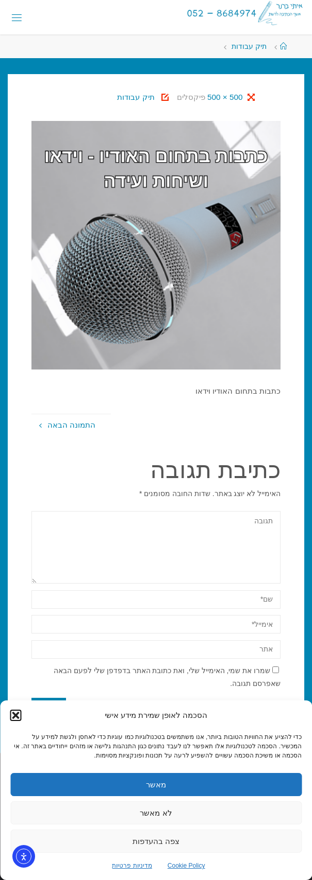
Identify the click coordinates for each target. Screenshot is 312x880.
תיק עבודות (249, 46)
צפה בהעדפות (156, 841)
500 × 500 (224, 97)
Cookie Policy (186, 865)
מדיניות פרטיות (132, 865)
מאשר (156, 784)
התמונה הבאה (67, 424)
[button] (15, 715)
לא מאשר (156, 812)
